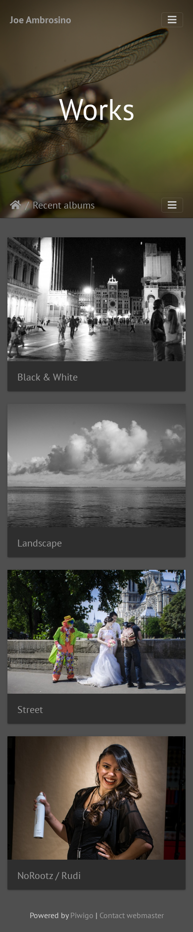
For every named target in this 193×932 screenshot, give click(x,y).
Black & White (47, 377)
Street (30, 709)
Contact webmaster (131, 915)
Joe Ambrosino (40, 19)
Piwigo (82, 915)
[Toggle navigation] (172, 19)
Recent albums (64, 205)
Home (15, 205)
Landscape (39, 543)
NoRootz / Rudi (49, 875)
